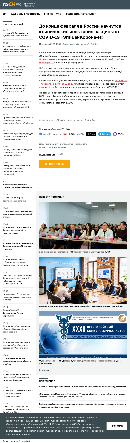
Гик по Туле (52, 13)
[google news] (50, 134)
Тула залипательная (81, 13)
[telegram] (104, 134)
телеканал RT (46, 63)
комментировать (55, 164)
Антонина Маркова (57, 148)
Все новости (45, 370)
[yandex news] (73, 134)
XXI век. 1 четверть (25, 13)
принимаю (117, 426)
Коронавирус (66, 144)
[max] (118, 134)
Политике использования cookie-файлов (51, 431)
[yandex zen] (91, 134)
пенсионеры (81, 144)
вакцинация (52, 144)
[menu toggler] (126, 4)
